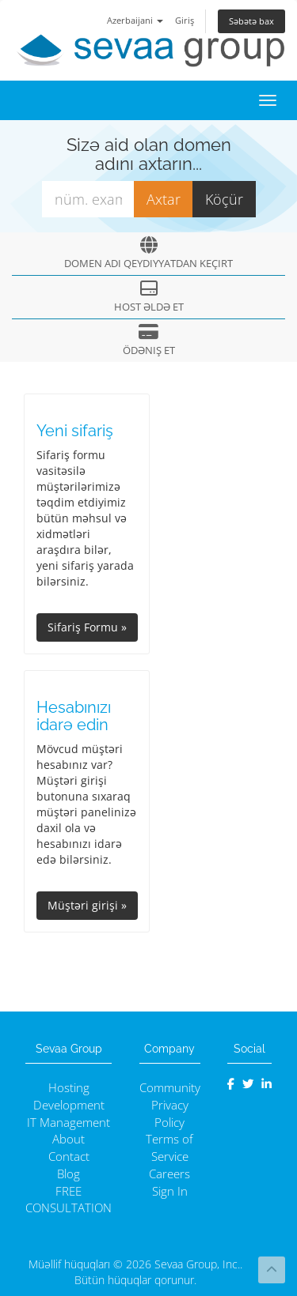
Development (69, 1105)
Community (169, 1087)
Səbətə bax (251, 21)
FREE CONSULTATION (68, 1200)
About (68, 1139)
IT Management (68, 1122)
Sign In (170, 1191)
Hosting (68, 1087)
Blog (68, 1173)
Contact (68, 1156)
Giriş (184, 20)
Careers (169, 1173)
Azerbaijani (135, 20)
